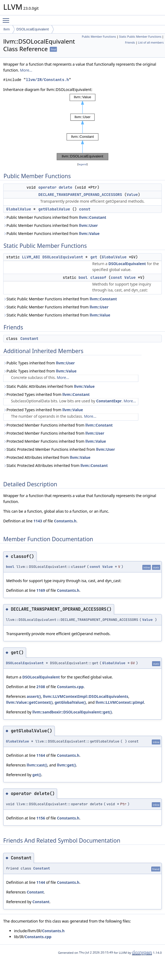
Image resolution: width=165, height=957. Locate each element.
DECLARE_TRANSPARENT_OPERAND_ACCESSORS (80, 194)
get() (36, 774)
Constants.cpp (70, 686)
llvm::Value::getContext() (29, 702)
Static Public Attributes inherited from (49, 386)
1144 (40, 882)
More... (26, 70)
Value (132, 194)
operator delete (55, 187)
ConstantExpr (109, 400)
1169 (40, 590)
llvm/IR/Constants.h (47, 79)
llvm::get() (66, 765)
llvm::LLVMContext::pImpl (120, 702)
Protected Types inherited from (46, 394)
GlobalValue (18, 209)
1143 (37, 520)
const (84, 209)
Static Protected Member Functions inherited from (59, 449)
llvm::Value (89, 233)
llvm (6, 29)
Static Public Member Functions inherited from (60, 298)
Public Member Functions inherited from (54, 217)
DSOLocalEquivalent (32, 29)
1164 (40, 755)
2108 (40, 686)
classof (98, 277)
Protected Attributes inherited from (46, 457)
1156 (40, 818)
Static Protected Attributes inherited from (55, 465)
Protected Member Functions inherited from (58, 425)
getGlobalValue (54, 209)
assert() (34, 696)
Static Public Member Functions (140, 36)
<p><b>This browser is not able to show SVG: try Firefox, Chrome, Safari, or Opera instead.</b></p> (82, 127)
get (93, 257)
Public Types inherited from (39, 362)
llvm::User (88, 225)
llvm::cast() (37, 765)
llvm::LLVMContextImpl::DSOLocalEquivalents (85, 696)
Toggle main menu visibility (7, 18)
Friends (130, 42)
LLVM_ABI (31, 257)
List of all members (151, 42)
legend (82, 164)
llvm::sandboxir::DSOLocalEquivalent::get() (72, 712)
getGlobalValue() (70, 702)
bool (83, 277)
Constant (29, 338)
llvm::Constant (92, 217)
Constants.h (65, 520)
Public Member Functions (99, 36)
